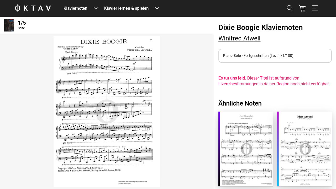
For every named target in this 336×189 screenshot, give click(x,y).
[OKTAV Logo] (33, 8)
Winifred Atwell (239, 38)
